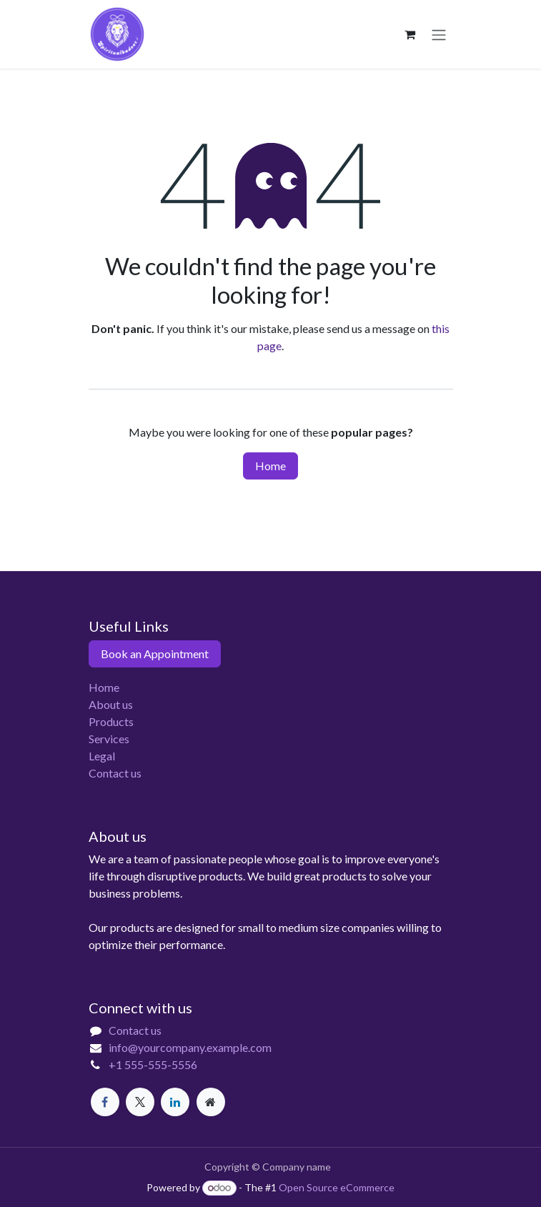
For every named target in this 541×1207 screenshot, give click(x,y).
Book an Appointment (155, 653)
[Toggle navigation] (439, 34)
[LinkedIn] (175, 1102)
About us (111, 704)
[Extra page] (211, 1102)
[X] (140, 1102)
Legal (102, 756)
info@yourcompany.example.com (190, 1047)
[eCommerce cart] (410, 34)
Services (109, 738)
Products (111, 721)
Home (270, 465)
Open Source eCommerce (336, 1187)
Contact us (115, 773)
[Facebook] (105, 1102)
